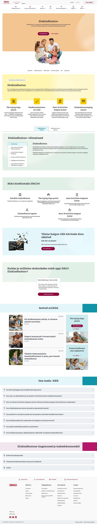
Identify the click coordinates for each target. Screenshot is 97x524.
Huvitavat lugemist (55, 70)
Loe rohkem (77, 329)
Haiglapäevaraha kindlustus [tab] (17, 160)
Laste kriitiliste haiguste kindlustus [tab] (16, 153)
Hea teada (75, 495)
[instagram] (13, 517)
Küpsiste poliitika (77, 503)
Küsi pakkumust (77, 325)
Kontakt (72, 2)
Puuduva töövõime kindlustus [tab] (17, 157)
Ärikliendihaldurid (61, 500)
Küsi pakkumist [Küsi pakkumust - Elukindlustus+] (43, 33)
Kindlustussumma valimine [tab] (55, 129)
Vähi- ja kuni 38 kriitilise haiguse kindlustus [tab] (16, 148)
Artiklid (27, 498)
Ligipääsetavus (76, 498)
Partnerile (59, 505)
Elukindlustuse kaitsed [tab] (42, 129)
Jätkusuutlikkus (28, 493)
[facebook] (10, 517)
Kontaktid (52, 479)
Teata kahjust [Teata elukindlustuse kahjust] (54, 33)
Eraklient (17, 3)
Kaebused (59, 495)
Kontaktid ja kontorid (62, 488)
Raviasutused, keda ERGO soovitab (47, 496)
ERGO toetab (28, 495)
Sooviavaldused (76, 491)
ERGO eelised (46, 70)
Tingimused (66, 70)
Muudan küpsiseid (48, 294)
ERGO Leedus (12, 514)
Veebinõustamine (61, 493)
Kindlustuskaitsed (38, 70)
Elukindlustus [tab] (13, 144)
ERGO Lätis (12, 511)
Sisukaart (75, 500)
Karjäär (27, 491)
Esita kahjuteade (39, 479)
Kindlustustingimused (70, 479)
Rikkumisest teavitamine (62, 498)
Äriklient (23, 3)
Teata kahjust (89, 2)
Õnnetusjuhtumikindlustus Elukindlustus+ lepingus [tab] (16, 164)
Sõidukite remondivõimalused (47, 491)
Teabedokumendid (77, 493)
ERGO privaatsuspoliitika (89, 522)
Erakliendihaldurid (61, 503)
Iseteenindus (23, 479)
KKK (62, 70)
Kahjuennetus (44, 493)
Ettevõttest (28, 488)
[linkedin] (16, 517)
